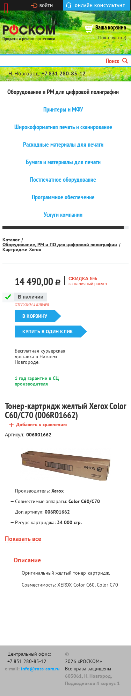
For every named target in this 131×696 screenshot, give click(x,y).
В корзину (34, 316)
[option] (65, 464)
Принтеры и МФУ (63, 109)
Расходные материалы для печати (63, 144)
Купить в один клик (47, 331)
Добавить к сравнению (41, 424)
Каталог (11, 239)
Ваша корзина (110, 28)
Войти (46, 6)
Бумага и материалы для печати (63, 162)
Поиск (117, 61)
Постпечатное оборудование (63, 179)
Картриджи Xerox (21, 249)
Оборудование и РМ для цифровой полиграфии (63, 91)
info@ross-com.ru (40, 668)
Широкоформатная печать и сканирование (63, 126)
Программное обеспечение (63, 197)
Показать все (23, 539)
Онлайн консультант (100, 5)
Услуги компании (63, 214)
